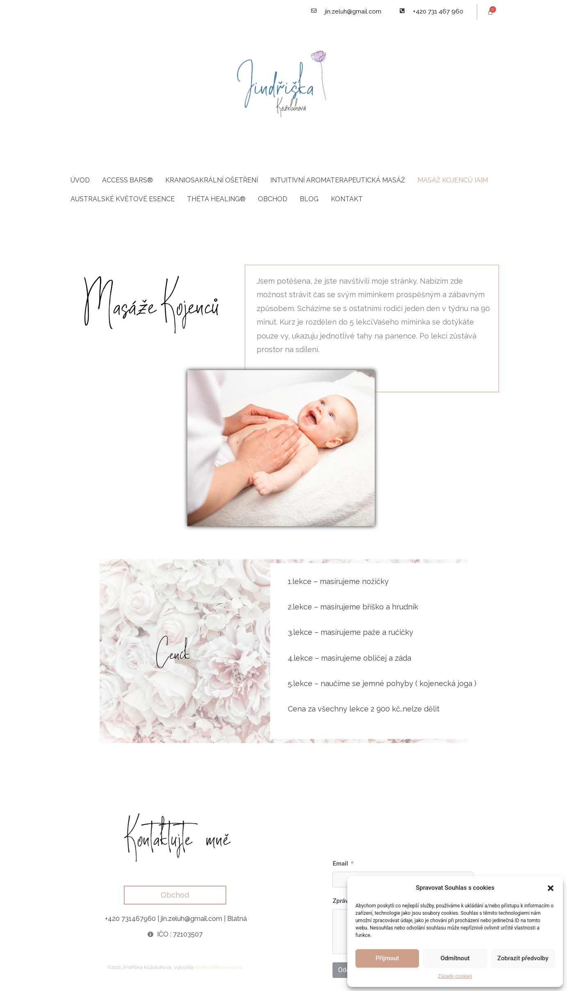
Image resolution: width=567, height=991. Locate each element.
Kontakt (347, 199)
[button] (551, 888)
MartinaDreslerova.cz (219, 968)
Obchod (272, 199)
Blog (309, 199)
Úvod (80, 180)
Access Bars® (127, 180)
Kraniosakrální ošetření (211, 180)
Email (340, 864)
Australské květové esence (123, 199)
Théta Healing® (216, 199)
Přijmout (387, 958)
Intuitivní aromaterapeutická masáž (337, 180)
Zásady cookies (455, 976)
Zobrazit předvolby (523, 958)
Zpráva (341, 901)
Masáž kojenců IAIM (452, 180)
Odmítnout (455, 958)
